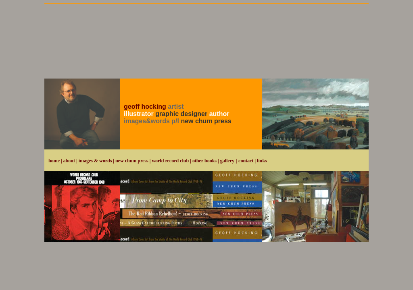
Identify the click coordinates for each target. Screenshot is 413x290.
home (54, 161)
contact (245, 161)
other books (204, 161)
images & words (95, 161)
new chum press (131, 161)
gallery (227, 161)
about (69, 161)
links (262, 161)
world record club (170, 161)
